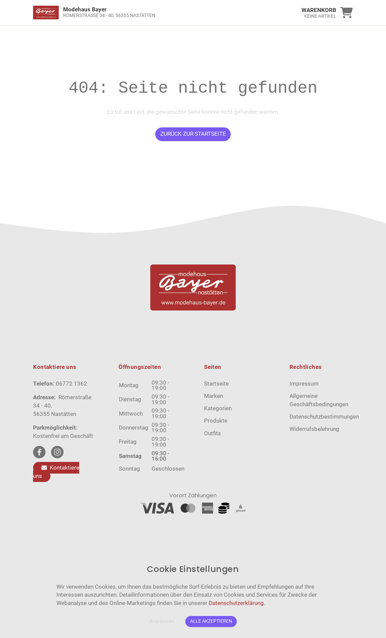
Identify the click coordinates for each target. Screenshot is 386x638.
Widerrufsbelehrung (314, 429)
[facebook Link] (39, 452)
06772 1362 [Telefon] (71, 384)
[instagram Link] (57, 452)
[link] (153, 12)
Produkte (215, 421)
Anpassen (161, 621)
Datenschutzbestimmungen (324, 417)
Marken (213, 396)
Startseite (216, 384)
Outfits (212, 433)
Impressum (304, 384)
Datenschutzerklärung (236, 603)
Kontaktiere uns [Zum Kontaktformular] (56, 472)
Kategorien (218, 408)
